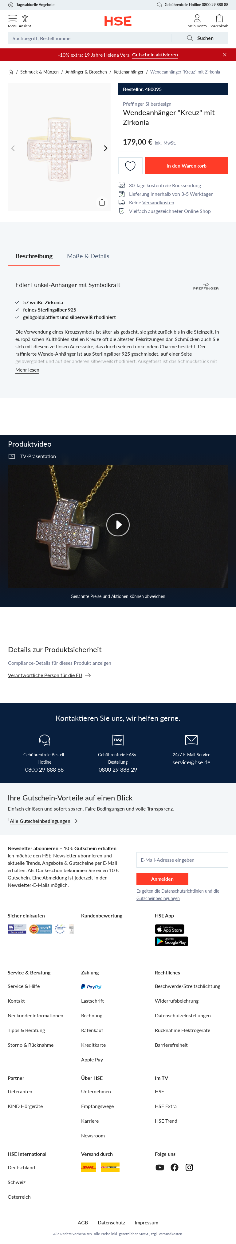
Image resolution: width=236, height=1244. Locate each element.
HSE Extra (166, 1106)
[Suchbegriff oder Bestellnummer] (89, 38)
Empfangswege (97, 1106)
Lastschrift (92, 1001)
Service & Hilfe (24, 986)
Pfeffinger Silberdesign (147, 104)
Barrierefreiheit (171, 1045)
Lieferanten (20, 1091)
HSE (159, 1091)
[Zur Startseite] (118, 21)
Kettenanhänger (129, 71)
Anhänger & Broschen (86, 71)
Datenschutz (111, 1222)
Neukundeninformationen (35, 1015)
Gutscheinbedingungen (158, 898)
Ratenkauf (92, 1030)
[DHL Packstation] (110, 1167)
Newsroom (93, 1135)
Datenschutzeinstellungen (183, 1015)
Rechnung (91, 1015)
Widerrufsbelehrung (177, 1001)
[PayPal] (91, 986)
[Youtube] (160, 1167)
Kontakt (16, 1001)
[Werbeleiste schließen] (224, 55)
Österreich (19, 1197)
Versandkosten (158, 202)
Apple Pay (92, 1059)
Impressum (146, 1222)
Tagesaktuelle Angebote (31, 5)
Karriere (90, 1121)
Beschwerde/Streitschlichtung (187, 986)
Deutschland (21, 1167)
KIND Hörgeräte (25, 1106)
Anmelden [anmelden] (162, 879)
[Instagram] (189, 1167)
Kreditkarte (93, 1045)
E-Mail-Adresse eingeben (168, 859)
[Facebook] (174, 1167)
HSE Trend (166, 1121)
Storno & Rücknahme (30, 1045)
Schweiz (17, 1182)
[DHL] (88, 1167)
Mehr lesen (27, 369)
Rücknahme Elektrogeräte (182, 1030)
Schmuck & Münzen (39, 71)
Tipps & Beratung (26, 1030)
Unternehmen (96, 1091)
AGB (83, 1222)
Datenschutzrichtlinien (182, 891)
